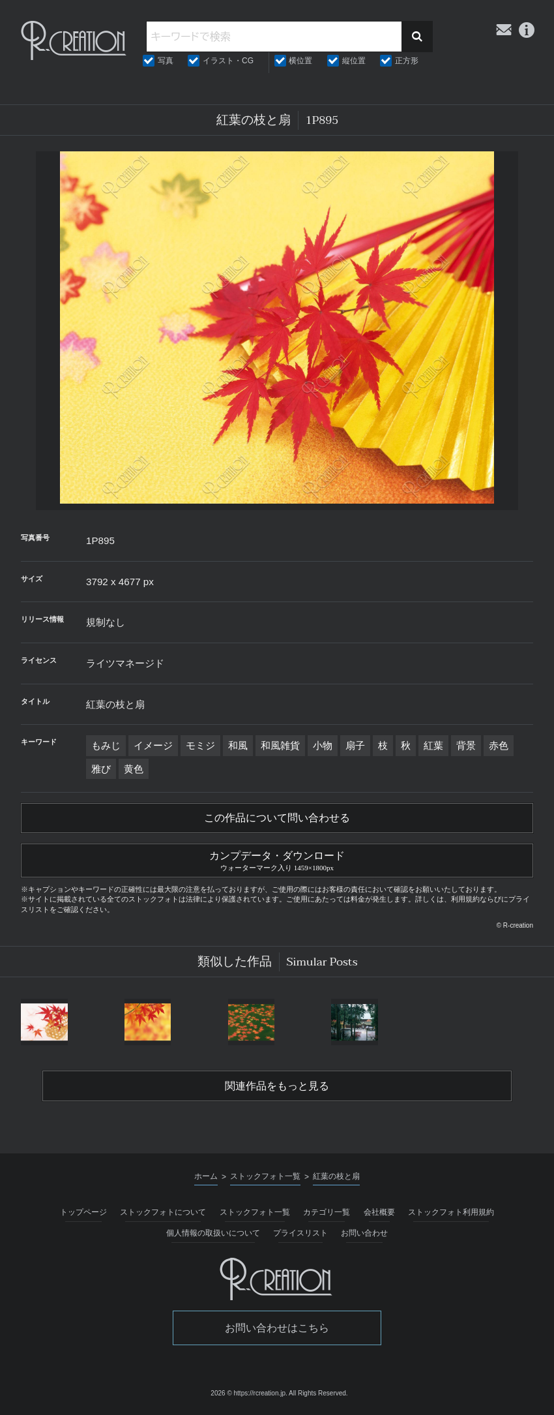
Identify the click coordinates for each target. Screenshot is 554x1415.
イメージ (153, 745)
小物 (322, 745)
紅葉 (433, 745)
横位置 (300, 60)
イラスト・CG (228, 60)
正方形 (406, 60)
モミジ (200, 745)
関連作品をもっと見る (277, 1086)
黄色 (133, 768)
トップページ (83, 1212)
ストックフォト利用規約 (451, 1212)
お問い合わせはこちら (277, 1327)
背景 (466, 745)
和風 (238, 745)
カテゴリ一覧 (326, 1212)
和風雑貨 (280, 745)
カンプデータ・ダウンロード (277, 859)
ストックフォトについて (163, 1212)
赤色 (498, 745)
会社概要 (379, 1212)
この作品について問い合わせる (277, 818)
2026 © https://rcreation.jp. (249, 1393)
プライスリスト (300, 1233)
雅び (101, 768)
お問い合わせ (364, 1233)
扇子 (355, 745)
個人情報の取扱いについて (213, 1233)
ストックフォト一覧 (255, 1212)
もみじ (106, 745)
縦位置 (354, 60)
